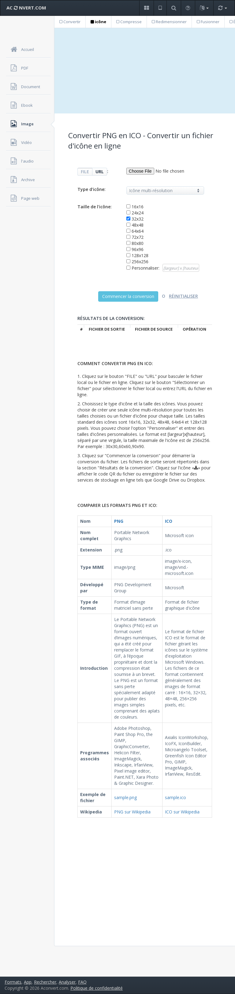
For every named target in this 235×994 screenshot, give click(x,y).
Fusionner (208, 21)
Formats (13, 982)
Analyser (67, 982)
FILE (85, 171)
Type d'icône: (91, 189)
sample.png (125, 797)
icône (98, 21)
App (28, 982)
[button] (146, 8)
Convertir (69, 21)
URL (99, 171)
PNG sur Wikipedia (132, 812)
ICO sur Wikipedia (182, 812)
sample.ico (175, 797)
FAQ (82, 982)
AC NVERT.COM (26, 8)
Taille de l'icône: (94, 207)
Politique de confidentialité (96, 988)
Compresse (129, 21)
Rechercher (45, 982)
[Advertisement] (144, 70)
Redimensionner (169, 21)
